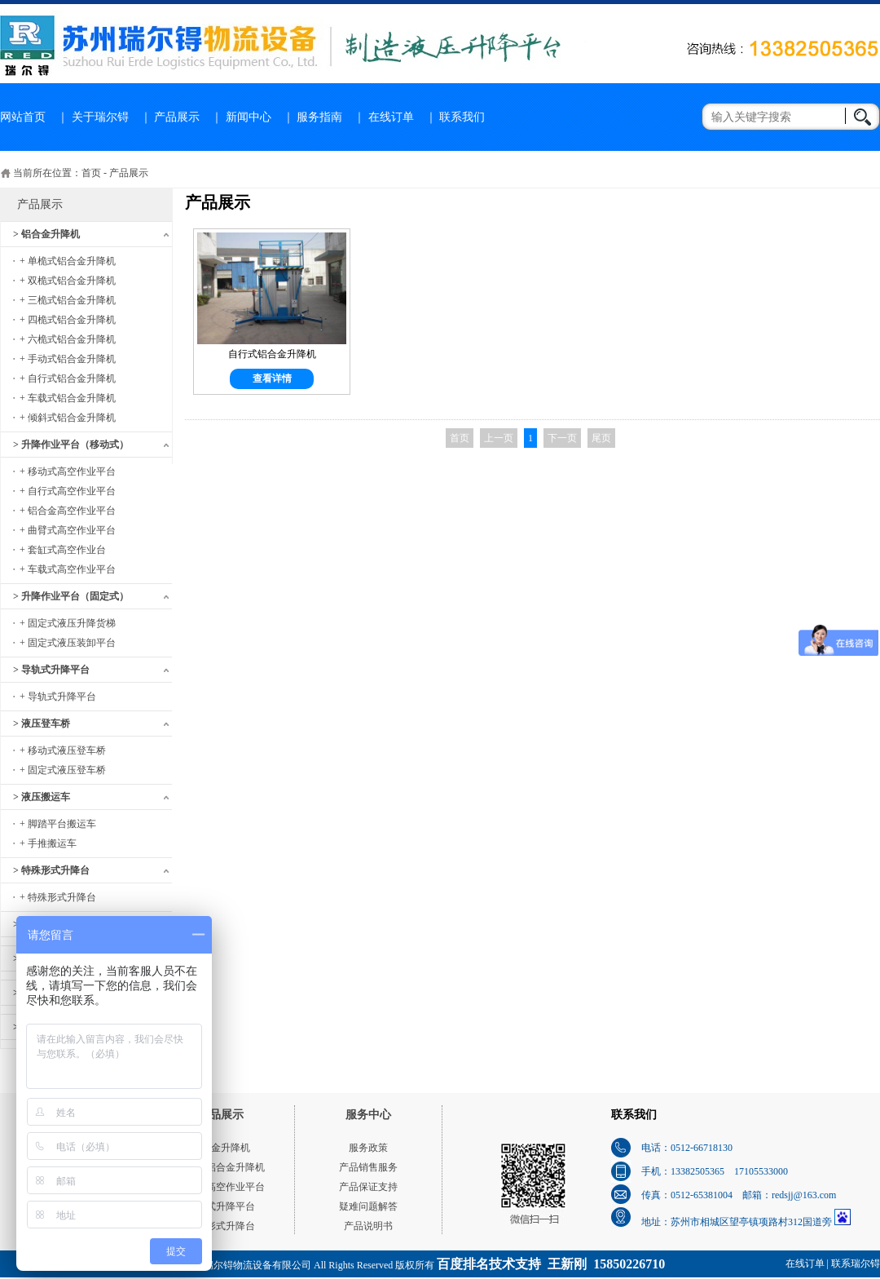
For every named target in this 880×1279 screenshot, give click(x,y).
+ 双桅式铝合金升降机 (68, 280)
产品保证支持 (368, 1187)
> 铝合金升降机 (46, 234)
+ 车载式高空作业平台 (68, 569)
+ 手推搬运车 (48, 843)
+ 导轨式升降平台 (58, 696)
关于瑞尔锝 (100, 117)
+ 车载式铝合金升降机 (68, 398)
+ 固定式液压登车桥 (63, 770)
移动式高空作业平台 (221, 1187)
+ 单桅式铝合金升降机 (68, 261)
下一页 (562, 438)
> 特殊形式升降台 (51, 870)
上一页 (498, 438)
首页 (91, 173)
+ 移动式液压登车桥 (63, 750)
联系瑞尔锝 (855, 1263)
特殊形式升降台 (221, 1226)
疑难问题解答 (368, 1206)
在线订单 (391, 117)
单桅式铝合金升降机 (221, 1167)
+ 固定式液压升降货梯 (68, 623)
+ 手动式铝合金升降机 (68, 359)
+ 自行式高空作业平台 (68, 491)
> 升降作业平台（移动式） (71, 444)
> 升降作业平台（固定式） (71, 596)
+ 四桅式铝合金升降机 (68, 319)
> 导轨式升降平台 (51, 669)
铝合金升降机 (220, 1147)
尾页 (601, 438)
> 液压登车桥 (41, 723)
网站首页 (23, 117)
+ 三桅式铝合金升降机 (68, 300)
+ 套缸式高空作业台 (63, 549)
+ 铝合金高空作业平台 (68, 510)
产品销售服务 (368, 1167)
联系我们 (462, 117)
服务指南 (319, 117)
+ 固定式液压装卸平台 (68, 642)
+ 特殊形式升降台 (58, 897)
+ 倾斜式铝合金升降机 (68, 417)
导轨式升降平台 (221, 1206)
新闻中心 (248, 117)
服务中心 (368, 1115)
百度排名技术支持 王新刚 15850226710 (551, 1264)
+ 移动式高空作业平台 (68, 471)
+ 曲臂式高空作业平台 (68, 530)
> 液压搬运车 (41, 797)
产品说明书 (368, 1226)
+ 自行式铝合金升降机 (68, 378)
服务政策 (368, 1147)
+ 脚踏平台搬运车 (58, 824)
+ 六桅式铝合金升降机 (68, 339)
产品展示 (177, 117)
